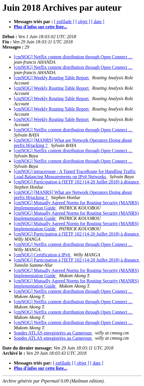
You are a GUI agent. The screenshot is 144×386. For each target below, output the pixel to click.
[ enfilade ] (64, 21)
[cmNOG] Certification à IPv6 (42, 254)
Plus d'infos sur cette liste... (40, 26)
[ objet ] (82, 21)
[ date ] (97, 21)
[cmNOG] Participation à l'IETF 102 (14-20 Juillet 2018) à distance (77, 181)
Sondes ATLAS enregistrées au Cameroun (53, 332)
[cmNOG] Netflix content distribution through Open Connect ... (73, 56)
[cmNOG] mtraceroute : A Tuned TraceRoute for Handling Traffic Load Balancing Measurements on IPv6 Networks (75, 174)
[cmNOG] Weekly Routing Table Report (52, 77)
